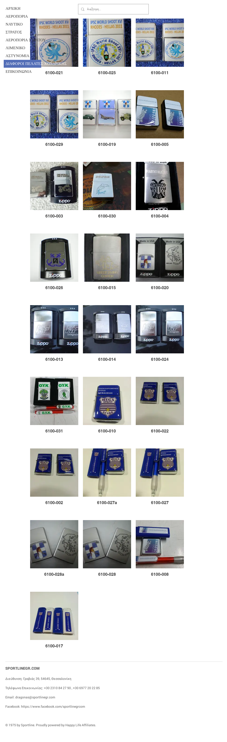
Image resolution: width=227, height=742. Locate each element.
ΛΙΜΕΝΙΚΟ (15, 47)
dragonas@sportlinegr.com (35, 697)
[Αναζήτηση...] (113, 9)
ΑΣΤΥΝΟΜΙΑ (17, 55)
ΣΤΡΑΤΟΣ (14, 32)
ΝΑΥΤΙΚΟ (14, 24)
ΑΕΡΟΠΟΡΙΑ (17, 16)
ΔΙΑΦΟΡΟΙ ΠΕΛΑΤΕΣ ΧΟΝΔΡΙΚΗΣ (23, 63)
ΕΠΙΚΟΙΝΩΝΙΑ (19, 71)
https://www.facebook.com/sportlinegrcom (53, 706)
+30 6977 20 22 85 (86, 688)
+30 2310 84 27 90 (57, 688)
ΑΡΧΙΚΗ (13, 8)
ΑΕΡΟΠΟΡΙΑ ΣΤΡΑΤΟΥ (23, 40)
